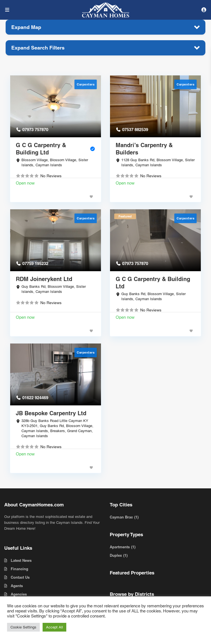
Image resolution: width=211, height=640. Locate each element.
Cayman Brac (121, 517)
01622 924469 (35, 397)
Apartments (120, 547)
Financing (19, 569)
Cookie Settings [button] (23, 627)
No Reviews (50, 176)
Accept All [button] (54, 627)
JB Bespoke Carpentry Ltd (51, 413)
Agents (17, 585)
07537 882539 (135, 129)
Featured (125, 216)
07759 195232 (35, 263)
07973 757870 (35, 129)
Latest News (21, 560)
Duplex (116, 555)
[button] (105, 27)
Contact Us (20, 577)
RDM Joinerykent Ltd (44, 279)
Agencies (19, 594)
